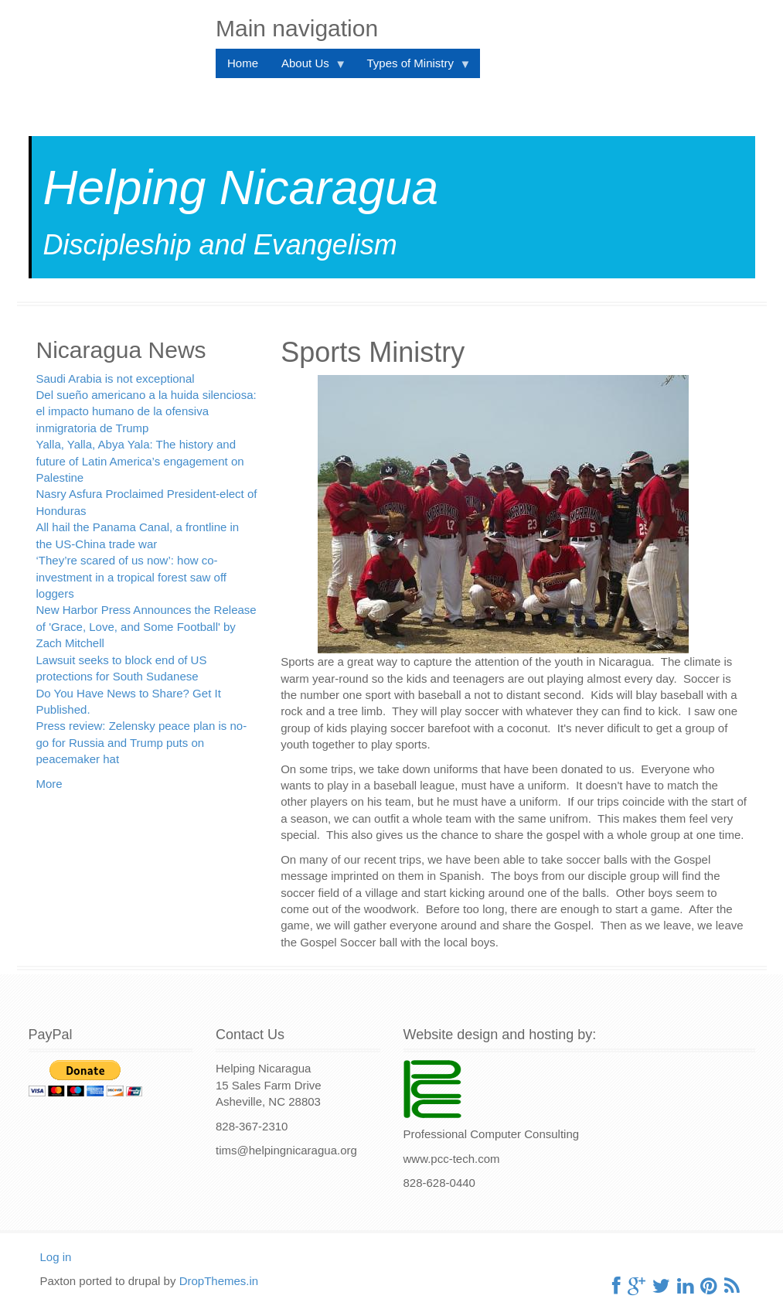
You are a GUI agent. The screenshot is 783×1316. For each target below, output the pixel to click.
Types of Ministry (413, 66)
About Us (308, 66)
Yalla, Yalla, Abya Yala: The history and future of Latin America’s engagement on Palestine (140, 461)
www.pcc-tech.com (451, 1158)
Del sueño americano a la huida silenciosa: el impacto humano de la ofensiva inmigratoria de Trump (146, 411)
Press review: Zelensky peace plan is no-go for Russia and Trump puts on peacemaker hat (141, 742)
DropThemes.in (219, 1280)
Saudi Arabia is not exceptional (115, 378)
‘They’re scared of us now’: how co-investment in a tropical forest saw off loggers (131, 577)
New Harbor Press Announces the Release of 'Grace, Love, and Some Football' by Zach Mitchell (146, 626)
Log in (56, 1256)
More (49, 783)
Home (242, 63)
